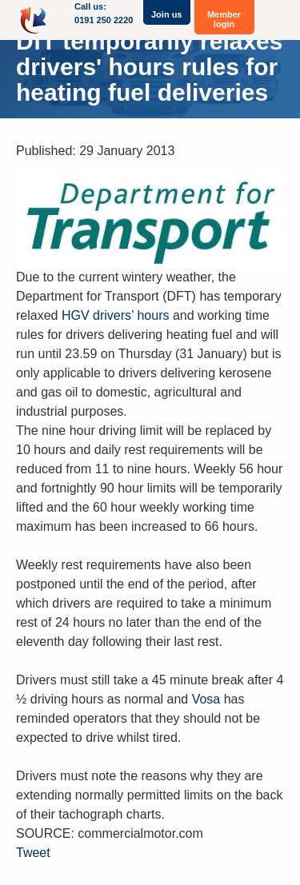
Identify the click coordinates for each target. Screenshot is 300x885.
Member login (224, 19)
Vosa (206, 699)
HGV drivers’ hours (116, 315)
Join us (166, 14)
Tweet (33, 852)
